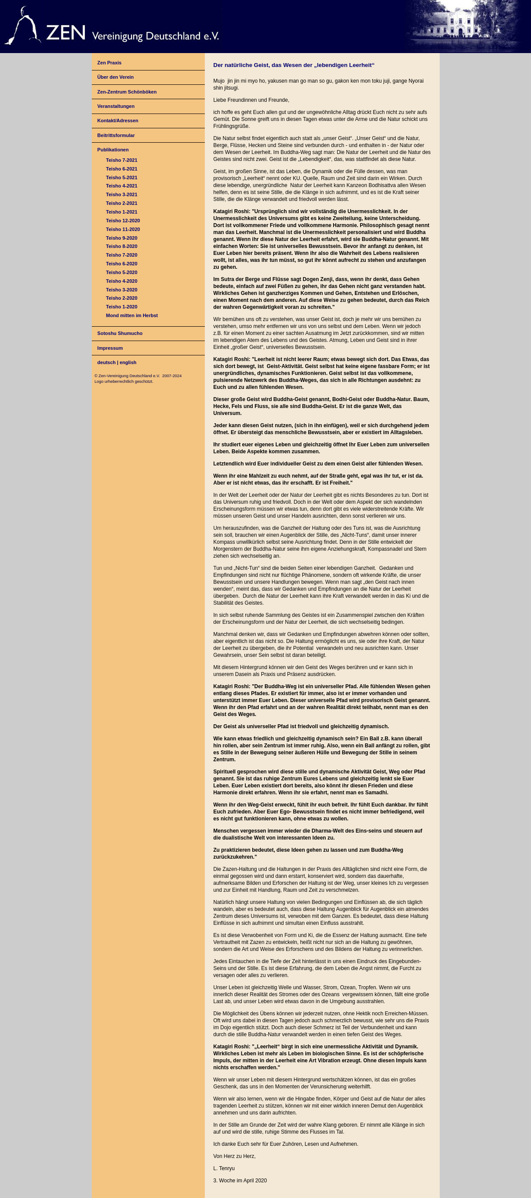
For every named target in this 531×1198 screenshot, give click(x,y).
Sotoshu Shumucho (120, 333)
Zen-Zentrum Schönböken (127, 91)
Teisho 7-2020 (121, 255)
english (128, 362)
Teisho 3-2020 (121, 289)
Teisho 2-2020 (121, 298)
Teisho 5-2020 (121, 272)
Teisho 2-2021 (121, 203)
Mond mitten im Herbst (132, 315)
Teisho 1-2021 (121, 211)
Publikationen (113, 149)
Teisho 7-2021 (121, 160)
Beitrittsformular (116, 135)
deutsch (106, 362)
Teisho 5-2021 (121, 177)
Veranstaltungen (116, 106)
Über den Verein (115, 77)
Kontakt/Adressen (117, 120)
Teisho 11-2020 (123, 229)
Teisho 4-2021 (121, 185)
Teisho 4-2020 (121, 281)
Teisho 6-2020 (121, 263)
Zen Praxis (109, 62)
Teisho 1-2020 (121, 306)
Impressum (110, 348)
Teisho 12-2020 (123, 220)
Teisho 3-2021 (121, 194)
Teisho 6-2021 (121, 168)
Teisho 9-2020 (121, 238)
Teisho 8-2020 (121, 246)
